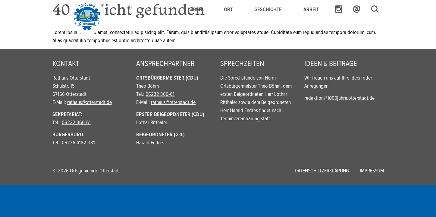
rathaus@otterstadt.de (89, 102)
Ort (228, 9)
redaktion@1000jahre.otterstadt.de (339, 98)
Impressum (372, 171)
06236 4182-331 (78, 143)
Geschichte (268, 9)
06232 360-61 (76, 122)
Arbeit (311, 9)
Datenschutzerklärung (322, 171)
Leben (195, 9)
